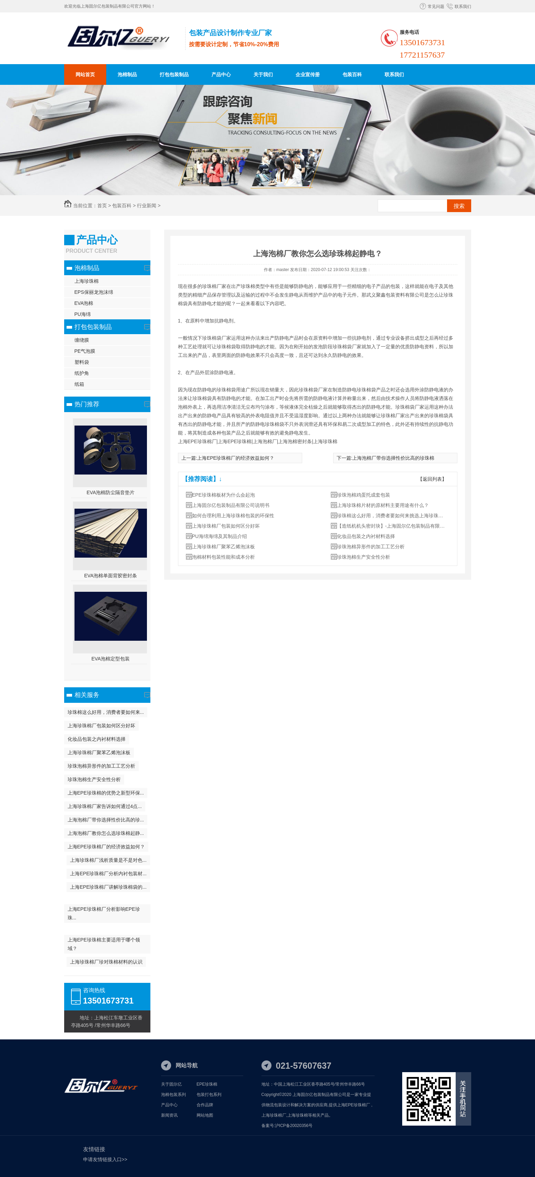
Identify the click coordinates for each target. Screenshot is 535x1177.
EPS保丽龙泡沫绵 (94, 292)
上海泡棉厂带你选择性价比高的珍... (106, 819)
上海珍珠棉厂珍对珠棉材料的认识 (106, 962)
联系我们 (463, 6)
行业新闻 (146, 205)
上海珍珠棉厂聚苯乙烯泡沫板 (99, 752)
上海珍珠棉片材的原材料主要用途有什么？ (383, 505)
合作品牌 (205, 1105)
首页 (102, 205)
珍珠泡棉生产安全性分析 (94, 779)
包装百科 (352, 74)
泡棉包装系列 (173, 1094)
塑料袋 (82, 362)
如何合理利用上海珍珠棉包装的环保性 (233, 515)
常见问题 (436, 6)
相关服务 (87, 694)
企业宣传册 (308, 74)
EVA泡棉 (84, 303)
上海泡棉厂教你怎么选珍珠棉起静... (106, 833)
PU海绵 (83, 314)
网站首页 (85, 74)
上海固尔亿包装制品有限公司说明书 (230, 505)
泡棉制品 (127, 74)
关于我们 (263, 74)
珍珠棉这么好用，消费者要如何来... (106, 712)
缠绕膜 (82, 340)
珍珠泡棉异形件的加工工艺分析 (101, 766)
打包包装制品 (174, 74)
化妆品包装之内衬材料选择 (97, 739)
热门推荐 (87, 404)
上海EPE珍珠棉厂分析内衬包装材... (108, 873)
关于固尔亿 (171, 1084)
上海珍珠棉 (87, 281)
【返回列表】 (432, 479)
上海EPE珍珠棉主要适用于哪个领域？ (104, 944)
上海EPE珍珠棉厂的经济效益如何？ (106, 846)
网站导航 (187, 1065)
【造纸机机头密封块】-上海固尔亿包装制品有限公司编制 (392, 526)
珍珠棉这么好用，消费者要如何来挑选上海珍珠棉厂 (392, 515)
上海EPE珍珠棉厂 (353, 1105)
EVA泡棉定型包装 (110, 658)
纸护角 (82, 373)
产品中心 (221, 74)
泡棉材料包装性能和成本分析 (223, 557)
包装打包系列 (209, 1094)
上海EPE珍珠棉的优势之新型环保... (106, 793)
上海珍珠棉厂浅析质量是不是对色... (108, 860)
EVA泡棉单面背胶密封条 (110, 575)
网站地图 (205, 1115)
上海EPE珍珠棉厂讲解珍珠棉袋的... (108, 887)
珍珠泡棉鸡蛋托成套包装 (363, 495)
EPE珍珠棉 (207, 1084)
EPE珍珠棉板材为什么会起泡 (223, 495)
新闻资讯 (169, 1115)
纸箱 (79, 384)
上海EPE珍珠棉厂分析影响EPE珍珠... (104, 913)
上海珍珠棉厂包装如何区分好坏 (101, 725)
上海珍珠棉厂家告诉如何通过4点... (105, 806)
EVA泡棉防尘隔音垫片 (111, 492)
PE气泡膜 (85, 351)
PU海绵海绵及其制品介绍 (219, 536)
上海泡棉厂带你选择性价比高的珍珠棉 (393, 458)
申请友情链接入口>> (105, 1159)
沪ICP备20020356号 (294, 1125)
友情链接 (94, 1149)
